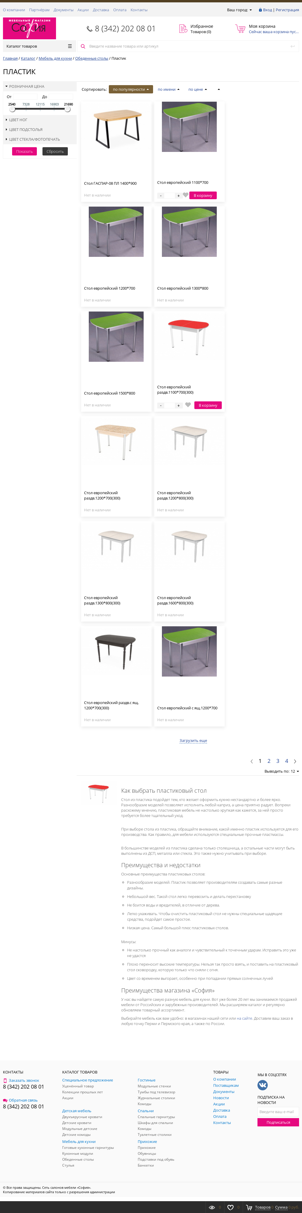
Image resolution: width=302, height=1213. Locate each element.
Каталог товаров (39, 46)
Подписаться (278, 1122)
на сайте (244, 1018)
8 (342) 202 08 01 (125, 28)
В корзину (203, 195)
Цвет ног (16, 119)
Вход (267, 9)
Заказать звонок (21, 1080)
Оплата (120, 9)
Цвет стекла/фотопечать (32, 139)
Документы (63, 9)
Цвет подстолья (23, 129)
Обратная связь (20, 1100)
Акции (83, 9)
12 (295, 771)
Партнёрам (39, 9)
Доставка (101, 9)
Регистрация (287, 9)
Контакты (139, 9)
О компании (14, 9)
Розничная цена (24, 86)
